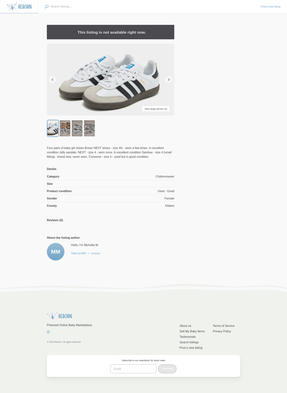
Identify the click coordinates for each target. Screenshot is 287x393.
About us (185, 325)
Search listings (189, 342)
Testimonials (188, 336)
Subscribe (167, 369)
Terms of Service (224, 325)
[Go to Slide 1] (53, 128)
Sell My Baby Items (192, 331)
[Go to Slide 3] (78, 128)
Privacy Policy (222, 331)
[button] (110, 79)
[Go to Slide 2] (65, 128)
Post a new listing (191, 347)
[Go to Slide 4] (91, 128)
